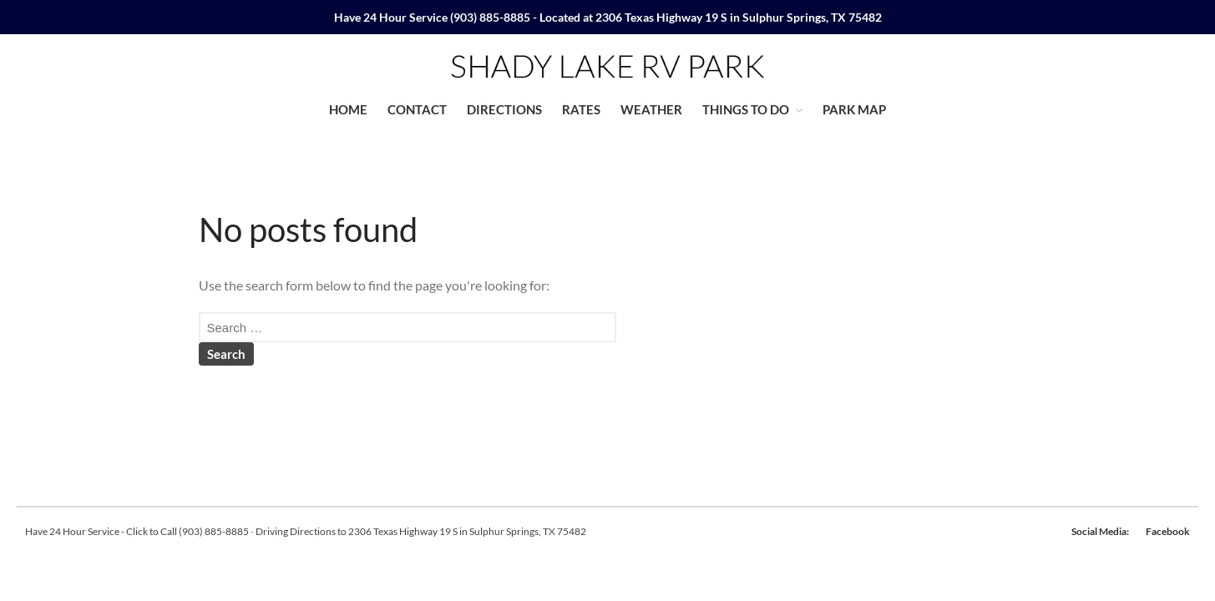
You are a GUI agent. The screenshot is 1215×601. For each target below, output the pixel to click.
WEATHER (651, 109)
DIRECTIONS (504, 109)
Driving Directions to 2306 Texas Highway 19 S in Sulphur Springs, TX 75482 (421, 531)
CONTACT (417, 109)
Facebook (1168, 531)
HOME (348, 109)
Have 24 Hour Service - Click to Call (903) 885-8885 (137, 531)
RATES (581, 109)
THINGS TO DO (745, 109)
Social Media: (1100, 531)
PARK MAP (854, 109)
